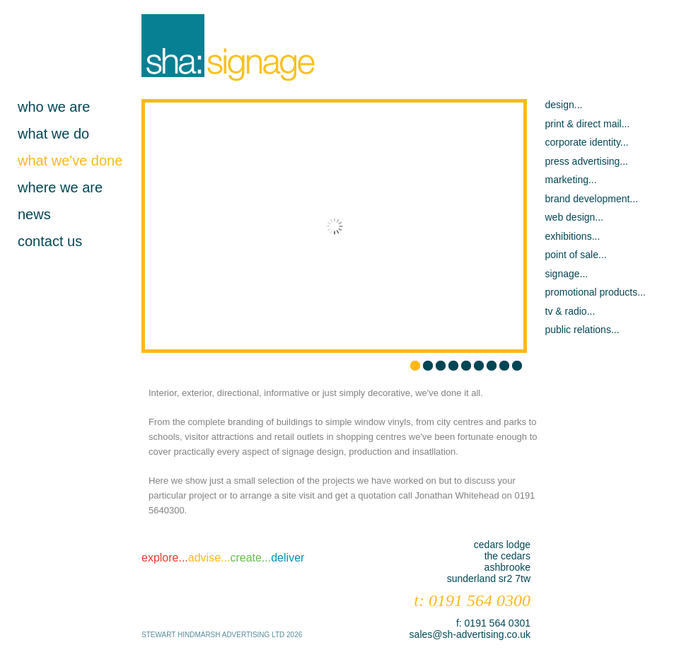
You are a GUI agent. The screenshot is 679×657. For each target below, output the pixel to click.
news (34, 214)
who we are (54, 107)
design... (564, 104)
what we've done (70, 160)
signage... (566, 273)
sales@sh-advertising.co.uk (470, 634)
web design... (574, 217)
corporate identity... (587, 142)
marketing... (571, 179)
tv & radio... (570, 311)
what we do (53, 133)
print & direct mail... (587, 123)
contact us (50, 241)
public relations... (582, 329)
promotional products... (595, 292)
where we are (60, 187)
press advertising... (587, 161)
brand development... (592, 198)
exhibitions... (572, 236)
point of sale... (576, 254)
